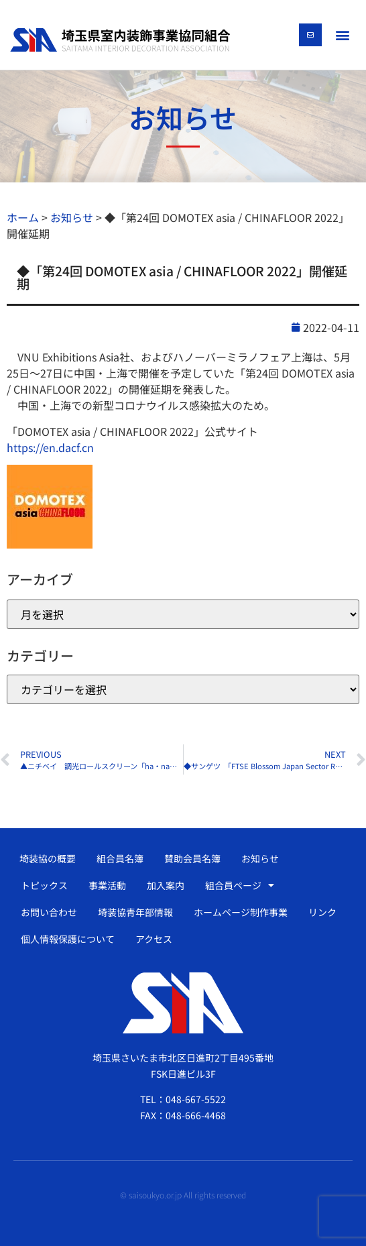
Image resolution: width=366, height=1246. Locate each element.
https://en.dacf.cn (50, 447)
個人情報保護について (68, 939)
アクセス (153, 939)
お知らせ (260, 858)
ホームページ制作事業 (241, 912)
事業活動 (107, 885)
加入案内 (165, 885)
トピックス (44, 885)
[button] (342, 34)
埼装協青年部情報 (135, 912)
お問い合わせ (49, 912)
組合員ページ (239, 885)
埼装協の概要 (47, 858)
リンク (322, 912)
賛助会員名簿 (192, 858)
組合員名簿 (120, 858)
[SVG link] (120, 40)
